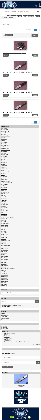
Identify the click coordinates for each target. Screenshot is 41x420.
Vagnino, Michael (4, 274)
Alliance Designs (4, 129)
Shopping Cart (5, 331)
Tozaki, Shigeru (4, 273)
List (7, 35)
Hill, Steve (3, 178)
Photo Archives (4, 326)
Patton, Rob (3, 228)
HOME (8, 15)
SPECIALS (19, 15)
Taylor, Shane (3, 262)
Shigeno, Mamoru (4, 250)
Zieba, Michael (4, 284)
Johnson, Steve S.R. (5, 192)
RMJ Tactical (3, 242)
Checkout (38, 16)
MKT (2, 212)
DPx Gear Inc (3, 153)
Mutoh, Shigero (4, 214)
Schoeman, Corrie (4, 246)
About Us (3, 313)
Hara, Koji (3, 175)
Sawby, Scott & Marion (5, 245)
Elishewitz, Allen (4, 160)
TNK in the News (4, 328)
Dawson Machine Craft (5, 150)
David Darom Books (5, 148)
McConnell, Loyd (4, 204)
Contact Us (3, 319)
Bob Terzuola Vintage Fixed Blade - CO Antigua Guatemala (16, 341)
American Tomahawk (5, 131)
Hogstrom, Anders (4, 184)
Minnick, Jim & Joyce (5, 210)
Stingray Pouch (7, 340)
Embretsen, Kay (4, 162)
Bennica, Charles (4, 132)
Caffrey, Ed (3, 137)
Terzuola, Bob (3, 264)
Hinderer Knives (4, 179)
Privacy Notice (4, 316)
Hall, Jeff (2, 170)
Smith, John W (4, 251)
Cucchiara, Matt (4, 146)
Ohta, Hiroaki (3, 220)
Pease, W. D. (3, 229)
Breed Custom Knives (5, 135)
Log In (18, 16)
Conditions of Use (5, 318)
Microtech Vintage (4, 207)
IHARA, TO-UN (4, 189)
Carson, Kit (3, 140)
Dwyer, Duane (4, 156)
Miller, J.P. (3, 209)
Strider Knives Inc (4, 259)
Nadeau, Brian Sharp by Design (7, 217)
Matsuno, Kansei (4, 203)
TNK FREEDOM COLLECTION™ (8, 268)
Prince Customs (4, 232)
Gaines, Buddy (4, 165)
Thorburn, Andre (4, 265)
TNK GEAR (3, 270)
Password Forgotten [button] (7, 366)
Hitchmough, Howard (5, 181)
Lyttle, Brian (3, 201)
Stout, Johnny (3, 257)
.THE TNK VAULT (4, 285)
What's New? (5, 372)
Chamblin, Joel (4, 143)
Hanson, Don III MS (5, 173)
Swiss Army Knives (5, 260)
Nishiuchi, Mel (4, 218)
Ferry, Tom (3, 164)
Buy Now (35, 55)
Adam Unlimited (4, 128)
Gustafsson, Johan (5, 168)
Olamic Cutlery (4, 221)
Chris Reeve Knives (5, 145)
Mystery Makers (4, 215)
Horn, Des (3, 185)
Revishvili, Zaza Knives (5, 240)
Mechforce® (3, 206)
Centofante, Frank (4, 142)
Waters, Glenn (4, 278)
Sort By (35, 35)
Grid (11, 35)
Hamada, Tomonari (5, 171)
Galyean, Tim (3, 167)
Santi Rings (3, 243)
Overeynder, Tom (4, 226)
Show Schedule (4, 327)
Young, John (3, 282)
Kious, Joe (3, 195)
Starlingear (3, 254)
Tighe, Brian (3, 267)
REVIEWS (25, 15)
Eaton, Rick (3, 159)
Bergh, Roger (3, 134)
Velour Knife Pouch (8, 338)
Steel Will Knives (4, 256)
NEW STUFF (13, 15)
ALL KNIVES (31, 15)
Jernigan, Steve (4, 190)
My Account (23, 16)
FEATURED (37, 15)
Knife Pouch (6, 334)
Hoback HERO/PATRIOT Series (7, 182)
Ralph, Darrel (3, 235)
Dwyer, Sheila (3, 157)
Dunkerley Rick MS (5, 154)
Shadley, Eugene (4, 248)
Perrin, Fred (3, 231)
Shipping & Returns (5, 315)
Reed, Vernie (3, 239)
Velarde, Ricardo (4, 276)
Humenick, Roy (4, 187)
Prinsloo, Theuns (4, 234)
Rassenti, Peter (4, 237)
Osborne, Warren (4, 225)
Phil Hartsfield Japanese (9, 333)
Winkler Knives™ (4, 279)
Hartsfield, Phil (4, 176)
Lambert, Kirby (4, 196)
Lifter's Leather (4, 198)
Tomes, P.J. (3, 271)
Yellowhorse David (4, 281)
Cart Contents (31, 16)
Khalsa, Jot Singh (4, 193)
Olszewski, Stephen (5, 223)
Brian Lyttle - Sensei (21, 385)
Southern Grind (4, 253)
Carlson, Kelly (4, 139)
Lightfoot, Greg (4, 200)
